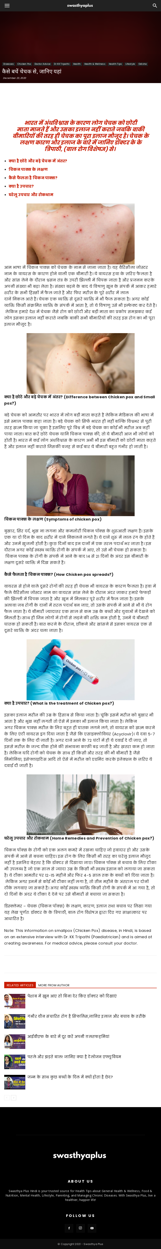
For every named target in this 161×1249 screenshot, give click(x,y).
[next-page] (13, 1097)
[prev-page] (6, 1097)
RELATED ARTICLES (20, 985)
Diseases (8, 64)
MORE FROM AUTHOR (53, 985)
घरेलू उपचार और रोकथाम (31, 194)
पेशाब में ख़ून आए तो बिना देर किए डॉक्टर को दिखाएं (72, 996)
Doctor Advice (42, 64)
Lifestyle (130, 64)
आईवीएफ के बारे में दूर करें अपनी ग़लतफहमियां (68, 1036)
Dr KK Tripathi (61, 64)
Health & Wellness (94, 64)
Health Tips (115, 64)
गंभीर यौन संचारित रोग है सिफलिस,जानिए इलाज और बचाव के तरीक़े (86, 1016)
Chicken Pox (24, 64)
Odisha (143, 64)
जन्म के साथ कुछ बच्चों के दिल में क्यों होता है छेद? (70, 1077)
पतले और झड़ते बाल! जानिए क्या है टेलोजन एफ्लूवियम (74, 1056)
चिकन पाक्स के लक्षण (28, 169)
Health (77, 64)
